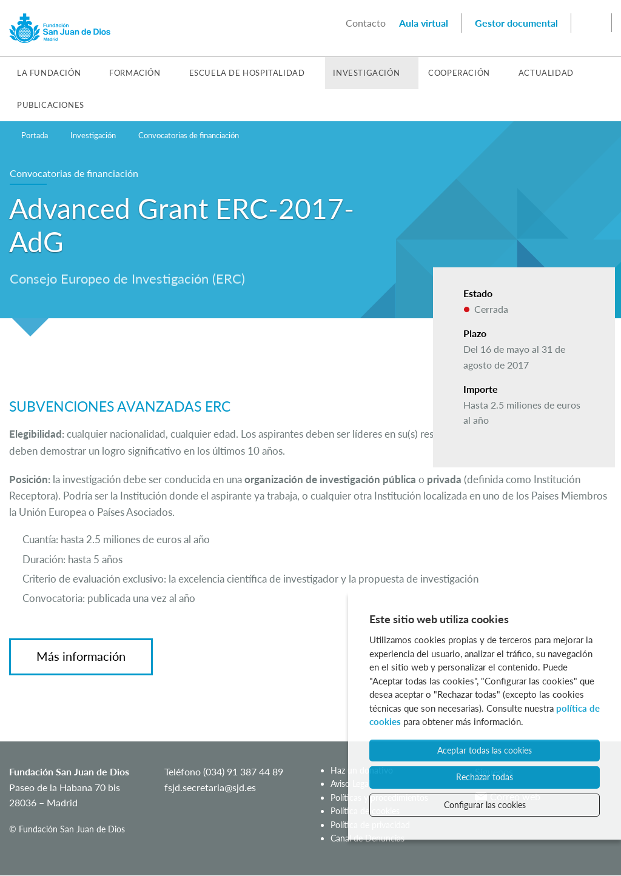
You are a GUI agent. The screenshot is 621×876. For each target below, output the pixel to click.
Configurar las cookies (485, 805)
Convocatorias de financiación (188, 135)
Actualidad (546, 73)
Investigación (366, 73)
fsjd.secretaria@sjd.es (210, 787)
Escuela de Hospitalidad (247, 73)
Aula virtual (423, 22)
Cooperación (459, 73)
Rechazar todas (484, 777)
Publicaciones (50, 105)
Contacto (366, 22)
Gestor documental (516, 22)
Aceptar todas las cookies (484, 750)
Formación (134, 73)
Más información (81, 656)
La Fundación (49, 73)
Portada (34, 135)
